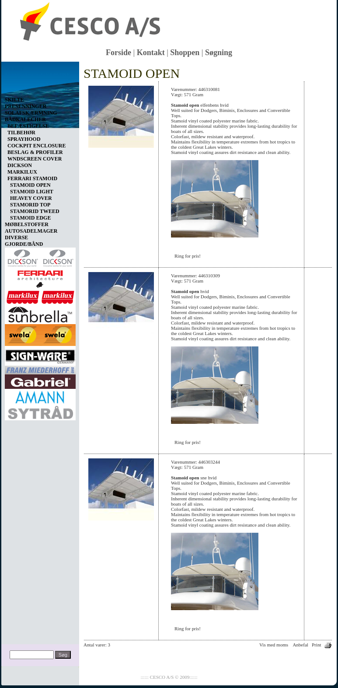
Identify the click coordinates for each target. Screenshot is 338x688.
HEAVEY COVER (31, 198)
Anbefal (300, 644)
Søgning (218, 52)
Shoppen (184, 52)
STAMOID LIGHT (31, 192)
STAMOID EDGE (30, 218)
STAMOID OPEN (30, 185)
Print (316, 644)
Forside (118, 52)
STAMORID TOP (30, 205)
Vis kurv (14, 68)
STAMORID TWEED (34, 211)
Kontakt (151, 52)
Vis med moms (273, 644)
